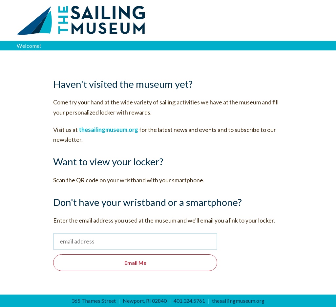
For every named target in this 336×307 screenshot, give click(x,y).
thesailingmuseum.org (108, 129)
